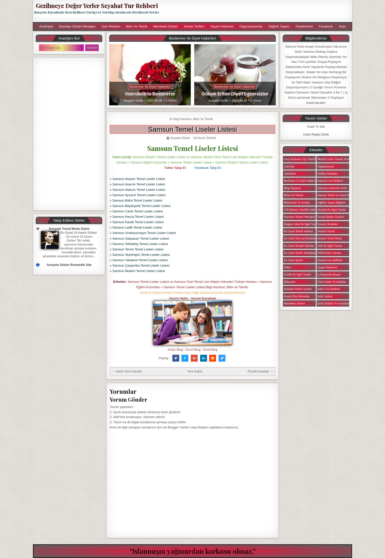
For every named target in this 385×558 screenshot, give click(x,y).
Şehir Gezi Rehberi (328, 289)
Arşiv (342, 26)
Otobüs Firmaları (327, 173)
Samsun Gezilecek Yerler (332, 188)
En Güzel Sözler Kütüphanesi (301, 253)
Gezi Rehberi (111, 26)
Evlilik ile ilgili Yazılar (297, 274)
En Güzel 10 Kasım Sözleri (78, 232)
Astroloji (289, 166)
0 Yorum (170, 100)
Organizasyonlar (251, 26)
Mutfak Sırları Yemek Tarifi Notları (338, 159)
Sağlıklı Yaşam (278, 26)
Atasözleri (290, 173)
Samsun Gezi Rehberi (330, 180)
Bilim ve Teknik (136, 26)
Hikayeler (289, 282)
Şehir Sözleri (325, 296)
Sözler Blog (175, 349)
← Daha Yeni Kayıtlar (127, 371)
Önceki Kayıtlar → (260, 371)
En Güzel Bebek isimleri (298, 231)
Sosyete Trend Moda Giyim (69, 229)
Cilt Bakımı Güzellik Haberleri (302, 209)
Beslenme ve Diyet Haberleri (150, 86)
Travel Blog (192, 349)
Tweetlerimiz (304, 26)
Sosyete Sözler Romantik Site (69, 265)
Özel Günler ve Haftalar (331, 282)
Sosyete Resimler (327, 224)
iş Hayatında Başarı (329, 274)
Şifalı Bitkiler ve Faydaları (333, 303)
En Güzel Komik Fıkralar (299, 245)
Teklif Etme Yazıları (329, 253)
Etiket (287, 267)
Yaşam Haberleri (222, 26)
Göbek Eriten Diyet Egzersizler (234, 93)
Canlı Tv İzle (316, 126)
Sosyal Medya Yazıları (330, 216)
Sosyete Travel (326, 231)
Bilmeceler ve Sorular (297, 202)
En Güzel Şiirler (293, 260)
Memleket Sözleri (165, 26)
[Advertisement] (258, 11)
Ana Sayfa (194, 371)
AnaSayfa (46, 26)
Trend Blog (210, 349)
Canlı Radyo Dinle (316, 134)
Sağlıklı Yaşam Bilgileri (331, 202)
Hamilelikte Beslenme (150, 93)
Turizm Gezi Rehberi (330, 260)
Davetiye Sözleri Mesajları (77, 26)
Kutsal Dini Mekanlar (297, 296)
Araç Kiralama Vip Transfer (300, 159)
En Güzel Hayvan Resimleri (300, 238)
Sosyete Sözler (134, 100)
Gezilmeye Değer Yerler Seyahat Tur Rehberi (97, 5)
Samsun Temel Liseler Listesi (192, 129)
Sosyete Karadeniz (203, 298)
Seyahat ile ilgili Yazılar (331, 209)
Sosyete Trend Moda (329, 238)
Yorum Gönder (206, 138)
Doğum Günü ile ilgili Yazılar (301, 224)
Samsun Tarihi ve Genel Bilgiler (336, 195)
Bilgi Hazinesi (183, 119)
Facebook (326, 26)
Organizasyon (325, 166)
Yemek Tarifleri (193, 26)
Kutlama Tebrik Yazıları (298, 289)
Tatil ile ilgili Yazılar (329, 245)
